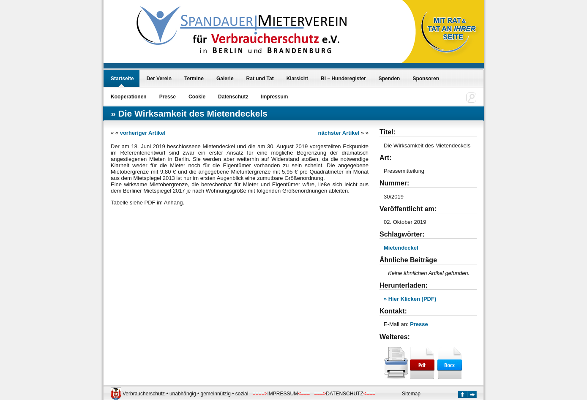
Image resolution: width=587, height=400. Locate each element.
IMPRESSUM (283, 394)
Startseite (122, 79)
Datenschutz (233, 97)
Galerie (225, 79)
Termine (194, 79)
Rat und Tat (260, 79)
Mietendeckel (401, 248)
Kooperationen (129, 97)
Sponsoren (425, 79)
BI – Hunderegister (343, 79)
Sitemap (411, 394)
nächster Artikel (339, 133)
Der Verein (159, 79)
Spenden (389, 79)
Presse (167, 97)
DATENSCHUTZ (344, 394)
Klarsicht (297, 79)
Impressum (274, 97)
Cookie (196, 97)
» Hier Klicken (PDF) (410, 299)
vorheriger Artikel (143, 133)
